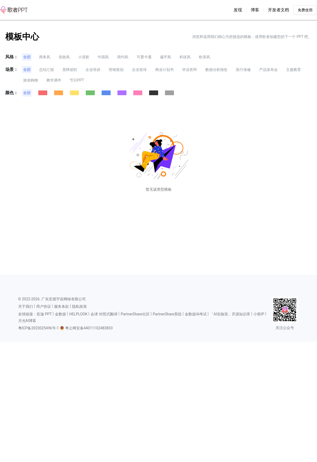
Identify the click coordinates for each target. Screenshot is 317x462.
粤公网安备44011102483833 (89, 328)
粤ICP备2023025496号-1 (38, 328)
